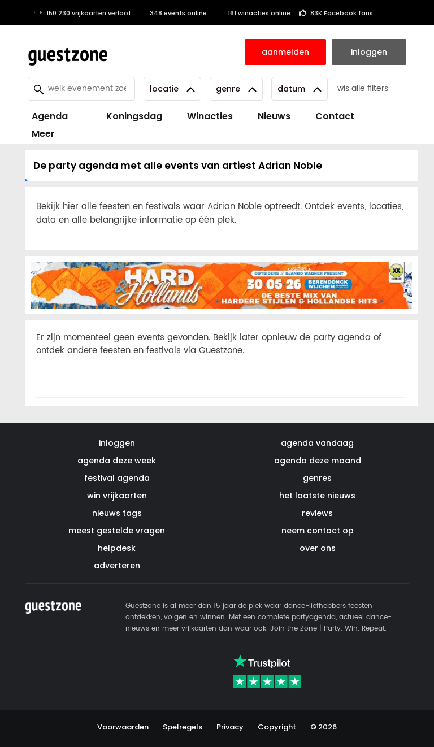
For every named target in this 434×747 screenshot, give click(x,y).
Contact (334, 116)
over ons (318, 548)
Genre (236, 88)
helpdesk (117, 548)
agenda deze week (116, 460)
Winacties (210, 116)
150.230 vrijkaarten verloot (82, 13)
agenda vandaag (317, 443)
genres (317, 478)
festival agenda (117, 478)
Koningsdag (127, 116)
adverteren (117, 565)
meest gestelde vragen (116, 530)
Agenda (50, 116)
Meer (43, 133)
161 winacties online (252, 13)
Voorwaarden (123, 727)
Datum (299, 88)
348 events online (173, 13)
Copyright (277, 727)
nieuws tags (117, 513)
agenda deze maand (317, 460)
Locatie (172, 88)
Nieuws (274, 116)
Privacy (230, 727)
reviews (317, 513)
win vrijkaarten (117, 495)
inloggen (117, 443)
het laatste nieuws (317, 495)
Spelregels (182, 727)
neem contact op (317, 530)
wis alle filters (362, 88)
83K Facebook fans (336, 13)
